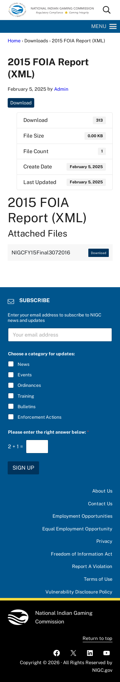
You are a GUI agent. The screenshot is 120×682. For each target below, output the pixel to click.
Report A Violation (92, 566)
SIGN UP (23, 468)
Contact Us (100, 503)
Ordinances (29, 385)
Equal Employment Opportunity (77, 528)
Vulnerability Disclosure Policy (78, 591)
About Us (102, 491)
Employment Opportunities (82, 516)
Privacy (104, 541)
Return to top (97, 638)
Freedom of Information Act (81, 554)
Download (21, 102)
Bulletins (27, 406)
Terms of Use (98, 579)
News (23, 364)
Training (26, 395)
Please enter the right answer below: (48, 432)
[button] (98, 26)
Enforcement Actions (39, 417)
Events (25, 374)
